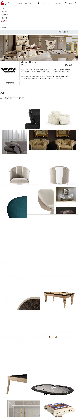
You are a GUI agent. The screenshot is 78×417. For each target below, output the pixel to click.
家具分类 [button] (4, 24)
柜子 (11, 98)
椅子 (17, 98)
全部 (5, 98)
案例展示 (4, 27)
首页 (4, 8)
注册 (60, 3)
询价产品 (68, 3)
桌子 (14, 98)
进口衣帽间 (4, 15)
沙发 (8, 98)
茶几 (20, 98)
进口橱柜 (4, 11)
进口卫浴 (4, 18)
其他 (23, 98)
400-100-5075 (48, 3)
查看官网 (10, 83)
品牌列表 (65, 32)
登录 (56, 3)
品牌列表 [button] (4, 21)
